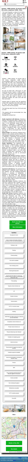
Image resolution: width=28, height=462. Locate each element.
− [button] (3, 421)
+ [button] (3, 419)
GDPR (14, 460)
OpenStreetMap (23, 438)
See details (14, 449)
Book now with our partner (17, 222)
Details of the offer (14, 443)
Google (20, 457)
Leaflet (17, 438)
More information (17, 227)
